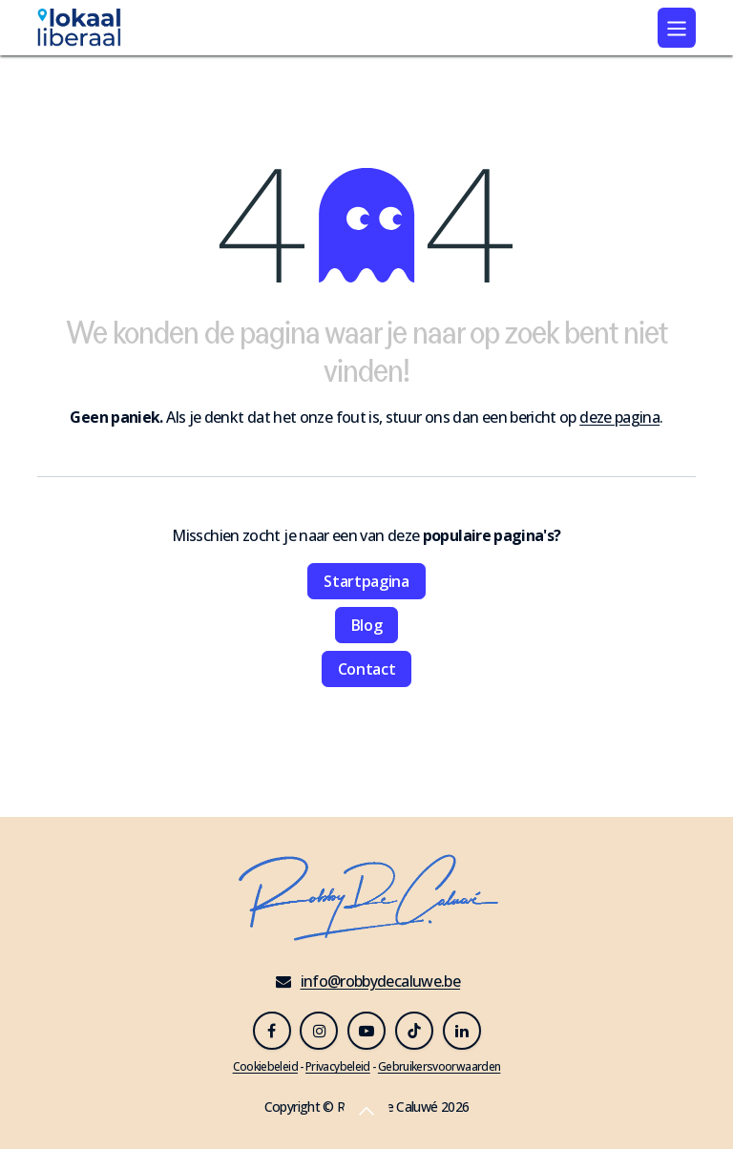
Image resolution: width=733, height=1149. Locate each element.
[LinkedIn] (462, 1031)
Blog (367, 625)
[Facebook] (272, 1031)
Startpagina (366, 581)
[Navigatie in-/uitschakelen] (677, 28)
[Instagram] (319, 1031)
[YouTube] (366, 1031)
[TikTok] (414, 1031)
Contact (367, 668)
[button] (366, 1111)
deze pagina (619, 417)
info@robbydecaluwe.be (381, 981)
